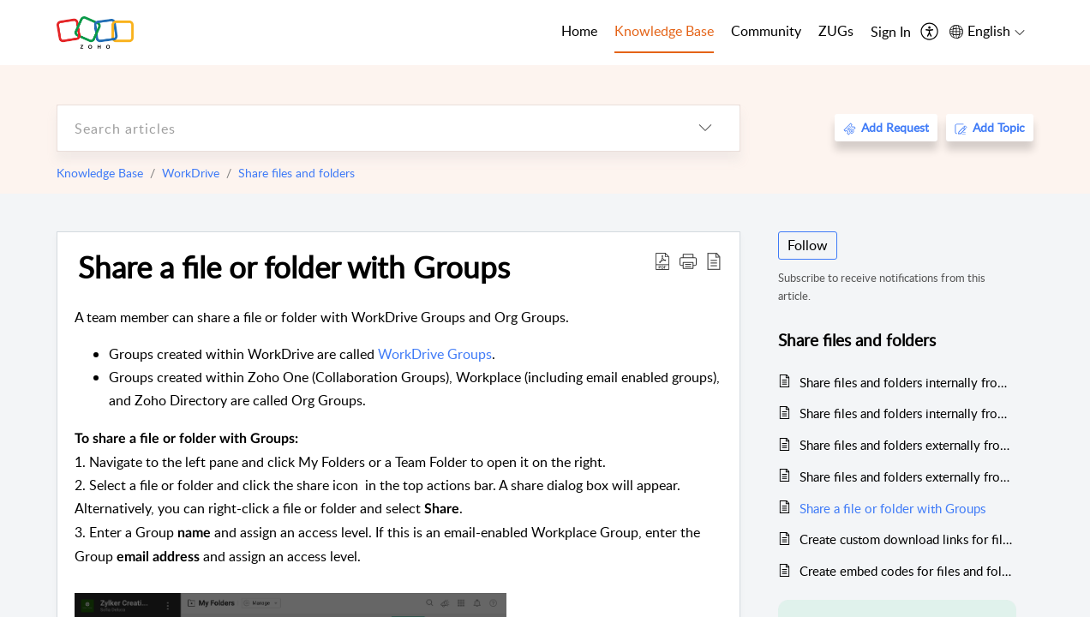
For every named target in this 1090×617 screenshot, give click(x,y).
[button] (688, 260)
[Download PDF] (662, 260)
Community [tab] (766, 30)
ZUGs (835, 30)
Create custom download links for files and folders (908, 539)
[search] (364, 128)
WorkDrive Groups (435, 353)
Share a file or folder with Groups (294, 266)
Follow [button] (808, 245)
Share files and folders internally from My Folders (908, 382)
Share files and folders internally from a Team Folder (908, 413)
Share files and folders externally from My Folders (908, 444)
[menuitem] (890, 32)
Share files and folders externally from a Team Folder (908, 476)
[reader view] (713, 260)
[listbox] (705, 128)
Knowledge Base (100, 173)
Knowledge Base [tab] (664, 30)
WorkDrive (190, 173)
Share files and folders (296, 173)
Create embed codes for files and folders (908, 570)
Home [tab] (579, 30)
